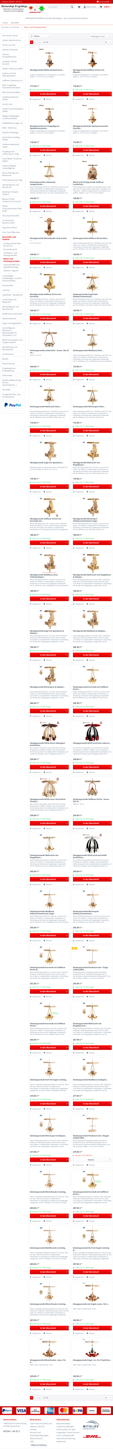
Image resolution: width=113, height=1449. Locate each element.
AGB (31, 1441)
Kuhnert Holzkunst (10, 49)
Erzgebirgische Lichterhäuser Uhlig (10, 152)
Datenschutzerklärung (65, 1438)
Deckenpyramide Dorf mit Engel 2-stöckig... (49, 1080)
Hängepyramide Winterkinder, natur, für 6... (48, 1361)
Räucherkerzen (8, 363)
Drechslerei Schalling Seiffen (11, 138)
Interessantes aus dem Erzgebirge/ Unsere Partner (67, 1431)
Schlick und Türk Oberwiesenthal (9, 74)
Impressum (61, 1441)
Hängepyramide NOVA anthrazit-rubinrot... (92, 743)
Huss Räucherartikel (10, 215)
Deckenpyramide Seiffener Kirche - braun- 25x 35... (91, 800)
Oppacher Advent (9, 227)
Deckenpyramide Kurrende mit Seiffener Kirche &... (47, 968)
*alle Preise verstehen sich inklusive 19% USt (41, 1425)
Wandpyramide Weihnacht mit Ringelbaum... (86, 464)
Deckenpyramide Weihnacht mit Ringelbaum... (44, 856)
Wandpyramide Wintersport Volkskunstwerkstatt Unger (85, 520)
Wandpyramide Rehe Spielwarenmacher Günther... (90, 127)
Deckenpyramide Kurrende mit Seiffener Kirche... (90, 688)
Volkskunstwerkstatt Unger (10, 145)
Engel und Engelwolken (11, 323)
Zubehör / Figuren (10, 270)
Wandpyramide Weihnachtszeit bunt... (47, 70)
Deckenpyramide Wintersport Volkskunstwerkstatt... (86, 912)
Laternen (6, 290)
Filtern (35, 36)
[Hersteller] (15, 23)
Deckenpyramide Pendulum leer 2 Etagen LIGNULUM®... (91, 1137)
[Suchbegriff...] (60, 7)
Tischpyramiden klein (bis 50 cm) (12, 244)
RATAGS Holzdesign (10, 132)
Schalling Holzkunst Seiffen (10, 98)
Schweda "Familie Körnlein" (9, 62)
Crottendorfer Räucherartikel (8, 221)
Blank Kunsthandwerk (11, 92)
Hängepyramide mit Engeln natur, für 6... (91, 1304)
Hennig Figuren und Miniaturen (10, 186)
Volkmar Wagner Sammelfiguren (9, 167)
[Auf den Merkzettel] (48, 99)
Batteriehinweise (63, 1423)
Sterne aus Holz (8, 45)
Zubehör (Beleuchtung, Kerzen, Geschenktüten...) (11, 382)
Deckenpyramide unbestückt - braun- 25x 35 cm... (49, 351)
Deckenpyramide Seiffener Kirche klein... (91, 238)
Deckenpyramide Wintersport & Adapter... (48, 1136)
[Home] (5, 23)
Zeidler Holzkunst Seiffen (12, 68)
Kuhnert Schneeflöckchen (9, 55)
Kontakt (33, 1429)
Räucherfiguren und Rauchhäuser (10, 307)
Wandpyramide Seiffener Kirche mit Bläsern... (88, 71)
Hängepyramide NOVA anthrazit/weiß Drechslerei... (89, 856)
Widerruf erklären (39, 1445)
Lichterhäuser (8, 354)
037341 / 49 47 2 (11, 1431)
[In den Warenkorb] (49, 94)
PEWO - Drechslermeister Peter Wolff (12, 208)
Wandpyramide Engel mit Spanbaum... (47, 463)
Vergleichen (35, 99)
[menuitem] (60, 8)
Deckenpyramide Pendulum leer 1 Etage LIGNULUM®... (90, 968)
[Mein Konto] (90, 7)
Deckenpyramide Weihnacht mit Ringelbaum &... (87, 1024)
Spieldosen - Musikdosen (12, 295)
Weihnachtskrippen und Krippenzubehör (12, 341)
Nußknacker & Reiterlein (12, 314)
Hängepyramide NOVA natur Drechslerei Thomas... (47, 800)
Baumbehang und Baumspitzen (9, 348)
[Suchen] (72, 7)
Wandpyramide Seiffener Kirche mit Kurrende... (45, 295)
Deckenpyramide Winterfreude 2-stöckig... (48, 1192)
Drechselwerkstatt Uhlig (12, 180)
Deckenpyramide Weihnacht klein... (45, 406)
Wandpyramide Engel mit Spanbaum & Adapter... (47, 632)
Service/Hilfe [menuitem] (103, 2)
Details (99, 1159)
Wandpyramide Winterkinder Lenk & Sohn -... (48, 239)
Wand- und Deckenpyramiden (11, 260)
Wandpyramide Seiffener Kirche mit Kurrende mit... (45, 520)
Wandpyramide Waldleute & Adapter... (90, 631)
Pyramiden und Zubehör (9, 238)
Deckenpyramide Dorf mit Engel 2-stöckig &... (91, 1249)
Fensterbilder (7, 285)
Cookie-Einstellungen (65, 1426)
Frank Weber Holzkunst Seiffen (12, 159)
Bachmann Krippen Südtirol (10, 193)
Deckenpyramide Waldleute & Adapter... (90, 1080)
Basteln (5, 359)
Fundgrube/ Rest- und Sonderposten (11, 395)
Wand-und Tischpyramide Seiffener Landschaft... (88, 183)
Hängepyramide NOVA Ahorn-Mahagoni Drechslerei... (47, 744)
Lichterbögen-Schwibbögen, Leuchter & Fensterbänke (12, 278)
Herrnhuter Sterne (10, 35)
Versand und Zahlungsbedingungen (39, 1434)
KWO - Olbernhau (9, 128)
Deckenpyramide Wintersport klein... (89, 406)
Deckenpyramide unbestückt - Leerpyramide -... (43, 183)
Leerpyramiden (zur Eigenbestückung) (11, 265)
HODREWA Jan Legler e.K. (12, 123)
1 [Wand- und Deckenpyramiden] (31, 42)
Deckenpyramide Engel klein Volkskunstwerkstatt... (85, 295)
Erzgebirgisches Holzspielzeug (8, 369)
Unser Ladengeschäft (65, 1435)
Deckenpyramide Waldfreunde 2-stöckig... (48, 1248)
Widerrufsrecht (36, 1438)
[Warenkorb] (105, 7)
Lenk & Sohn (7, 104)
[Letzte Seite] (40, 42)
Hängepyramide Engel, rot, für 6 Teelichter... (92, 1360)
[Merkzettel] (79, 7)
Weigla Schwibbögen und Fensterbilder (10, 117)
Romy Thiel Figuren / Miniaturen (10, 174)
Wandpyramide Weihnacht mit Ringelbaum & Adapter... (92, 576)
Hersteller (6, 389)
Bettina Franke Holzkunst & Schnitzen (11, 200)
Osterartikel (7, 375)
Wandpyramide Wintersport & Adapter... (47, 687)
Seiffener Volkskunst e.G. (12, 80)
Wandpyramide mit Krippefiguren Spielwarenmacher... (44, 127)
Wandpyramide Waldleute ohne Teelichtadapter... (44, 576)
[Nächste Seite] (35, 42)
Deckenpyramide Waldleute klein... (88, 350)
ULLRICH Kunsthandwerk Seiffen (12, 110)
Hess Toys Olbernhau (11, 232)
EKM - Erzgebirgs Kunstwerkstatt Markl (11, 86)
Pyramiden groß (10, 249)
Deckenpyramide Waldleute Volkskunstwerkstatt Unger (42, 912)
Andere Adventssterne (11, 40)
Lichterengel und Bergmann (9, 300)
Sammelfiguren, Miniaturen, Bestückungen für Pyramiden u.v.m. (9, 331)
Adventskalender (9, 318)
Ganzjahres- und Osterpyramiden (10, 254)
